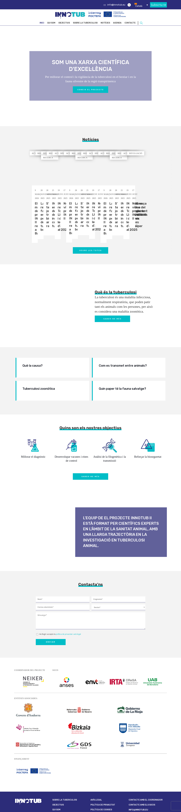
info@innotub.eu (116, 5)
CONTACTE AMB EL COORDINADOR (146, 774)
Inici (42, 23)
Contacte (130, 23)
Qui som (51, 23)
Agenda (117, 23)
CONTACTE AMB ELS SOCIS (142, 779)
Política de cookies (101, 784)
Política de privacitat (102, 779)
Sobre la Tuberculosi (85, 23)
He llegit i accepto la (60, 608)
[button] (162, 212)
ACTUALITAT (38, 153)
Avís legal (96, 774)
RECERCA (100, 153)
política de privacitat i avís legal (68, 608)
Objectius (64, 23)
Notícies (105, 23)
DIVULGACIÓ (165, 153)
